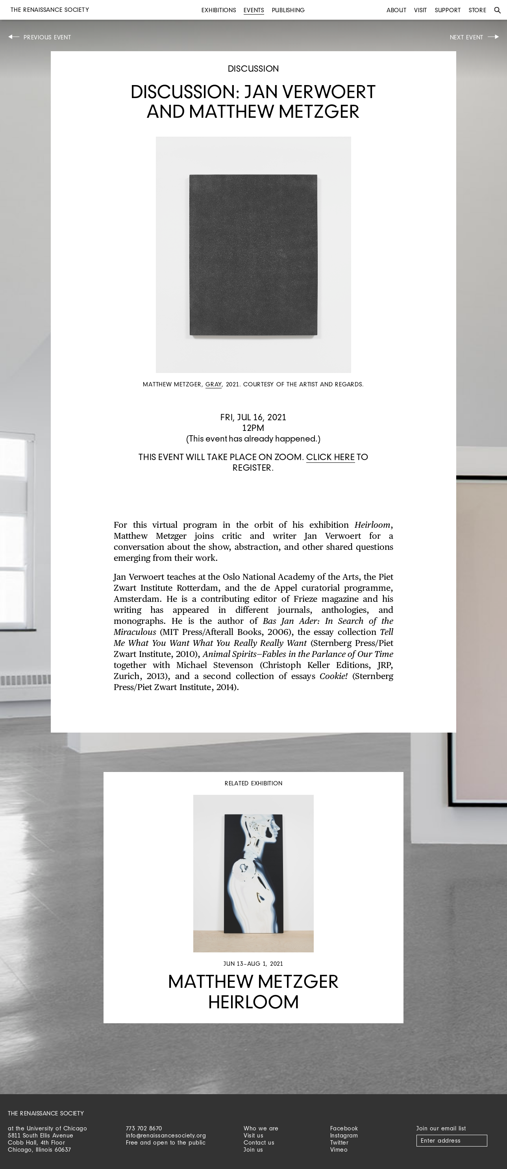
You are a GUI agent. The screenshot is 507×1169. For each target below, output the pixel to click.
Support (448, 10)
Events (254, 10)
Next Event (467, 37)
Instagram (344, 1135)
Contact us (259, 1142)
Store (478, 10)
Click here (330, 456)
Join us (253, 1149)
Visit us (253, 1135)
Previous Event (47, 37)
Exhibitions (219, 10)
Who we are (261, 1128)
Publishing (288, 10)
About (397, 10)
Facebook (344, 1128)
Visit (420, 10)
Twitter (339, 1142)
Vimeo (339, 1149)
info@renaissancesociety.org (166, 1135)
